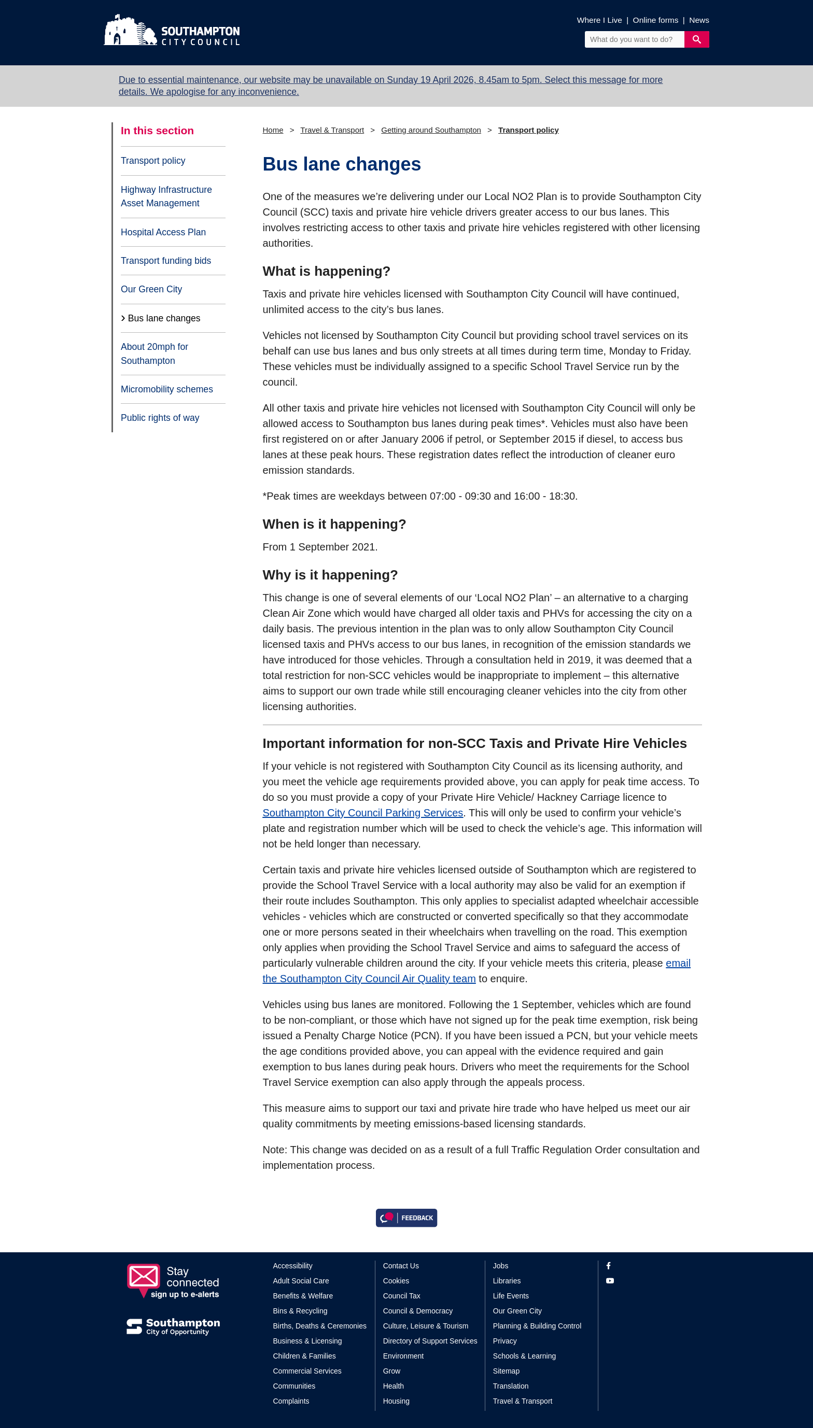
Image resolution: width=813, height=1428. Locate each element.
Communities (294, 1386)
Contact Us (401, 1266)
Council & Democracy (418, 1311)
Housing (396, 1401)
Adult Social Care (301, 1281)
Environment (403, 1356)
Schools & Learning (524, 1356)
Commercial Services (307, 1371)
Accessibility (293, 1266)
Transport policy (153, 160)
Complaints (291, 1401)
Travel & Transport (332, 129)
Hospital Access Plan (163, 232)
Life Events (511, 1296)
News (699, 20)
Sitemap (506, 1371)
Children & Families (304, 1356)
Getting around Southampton (431, 129)
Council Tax (401, 1296)
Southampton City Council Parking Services (363, 812)
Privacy (505, 1341)
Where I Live (599, 20)
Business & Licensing (307, 1341)
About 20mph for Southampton (154, 353)
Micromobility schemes (167, 389)
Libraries (507, 1281)
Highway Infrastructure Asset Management (166, 196)
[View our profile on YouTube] (646, 1281)
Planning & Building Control (537, 1326)
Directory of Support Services (430, 1341)
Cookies (396, 1281)
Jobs (501, 1266)
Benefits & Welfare (303, 1296)
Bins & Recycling (300, 1311)
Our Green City (151, 289)
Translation (511, 1386)
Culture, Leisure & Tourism (426, 1326)
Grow (391, 1371)
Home (273, 129)
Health (393, 1386)
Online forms (656, 20)
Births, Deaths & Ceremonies (320, 1326)
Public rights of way (160, 418)
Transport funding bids (166, 261)
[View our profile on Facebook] (646, 1266)
